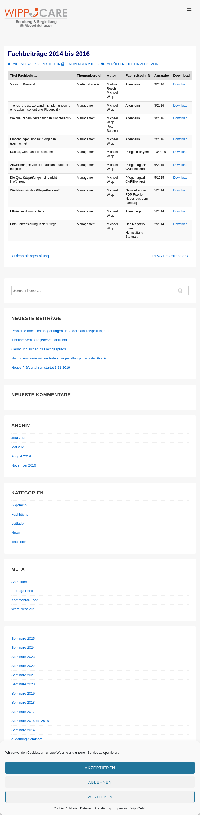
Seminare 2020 (23, 684)
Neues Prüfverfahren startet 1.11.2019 (40, 367)
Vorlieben (100, 797)
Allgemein (149, 64)
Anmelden (19, 582)
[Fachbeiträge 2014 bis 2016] (80, 64)
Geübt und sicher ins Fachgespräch (38, 349)
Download (180, 84)
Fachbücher (20, 514)
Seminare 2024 (23, 648)
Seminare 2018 (23, 702)
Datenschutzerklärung (95, 808)
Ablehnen (100, 782)
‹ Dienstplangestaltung (30, 256)
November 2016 (23, 465)
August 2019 (21, 456)
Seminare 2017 (23, 712)
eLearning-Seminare (27, 739)
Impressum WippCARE (130, 808)
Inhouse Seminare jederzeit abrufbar (39, 340)
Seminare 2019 (23, 693)
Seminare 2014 (23, 730)
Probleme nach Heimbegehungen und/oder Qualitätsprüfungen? (60, 331)
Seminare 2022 (23, 666)
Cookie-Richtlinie (65, 808)
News (15, 533)
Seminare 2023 (23, 657)
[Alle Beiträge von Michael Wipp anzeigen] (22, 64)
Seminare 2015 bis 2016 (30, 721)
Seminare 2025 (23, 638)
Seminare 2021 (23, 675)
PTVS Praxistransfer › (170, 256)
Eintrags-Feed (22, 591)
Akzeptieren (100, 767)
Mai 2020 (18, 447)
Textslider (18, 542)
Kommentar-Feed (24, 600)
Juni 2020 (18, 438)
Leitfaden (18, 523)
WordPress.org (22, 609)
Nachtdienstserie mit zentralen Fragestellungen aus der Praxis (58, 358)
